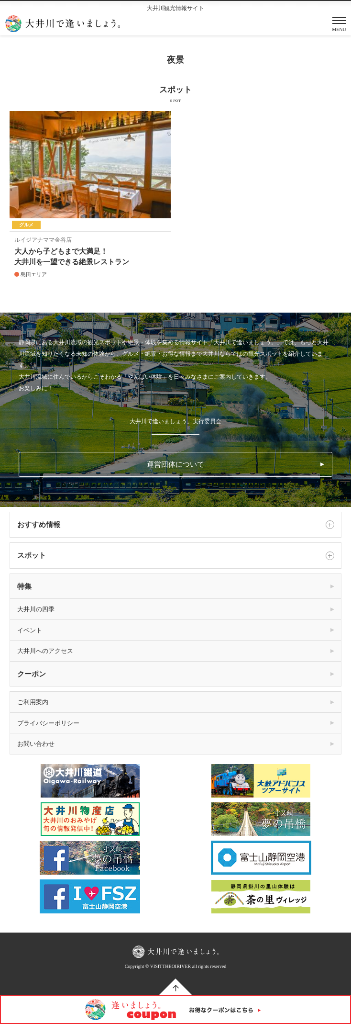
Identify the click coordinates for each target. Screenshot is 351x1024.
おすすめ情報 (175, 524)
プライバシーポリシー (48, 723)
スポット (175, 555)
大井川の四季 (36, 609)
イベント (29, 630)
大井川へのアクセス (45, 650)
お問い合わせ (36, 743)
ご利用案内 (32, 702)
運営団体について (175, 464)
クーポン (31, 674)
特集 (24, 586)
